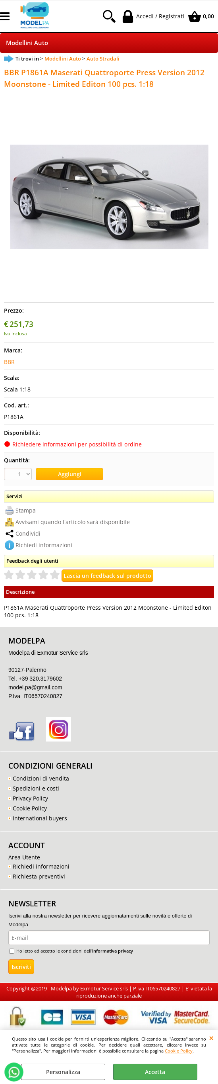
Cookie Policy (179, 1051)
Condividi (28, 533)
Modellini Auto (27, 43)
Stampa (25, 510)
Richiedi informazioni (43, 545)
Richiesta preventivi (39, 876)
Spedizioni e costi (36, 788)
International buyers (40, 818)
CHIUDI (211, 1038)
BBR (9, 362)
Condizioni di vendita (41, 778)
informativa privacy (112, 951)
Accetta (155, 1072)
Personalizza (63, 1072)
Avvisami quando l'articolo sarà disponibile (72, 522)
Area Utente (24, 857)
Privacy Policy (30, 798)
